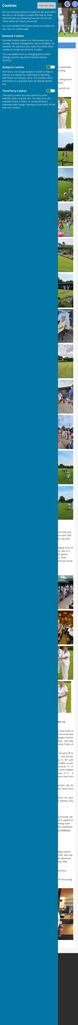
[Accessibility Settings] (75, 4)
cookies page (21, 28)
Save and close (46, 5)
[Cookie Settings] (67, 4)
